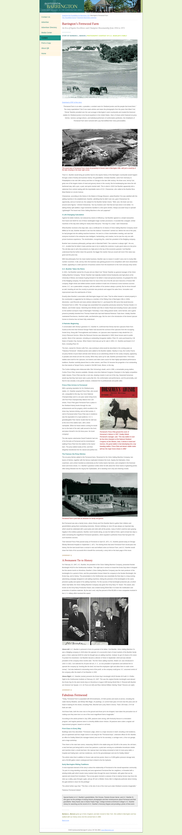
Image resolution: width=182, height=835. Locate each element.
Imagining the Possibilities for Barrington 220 (76, 15)
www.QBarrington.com (107, 830)
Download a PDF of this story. (72, 102)
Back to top (65, 820)
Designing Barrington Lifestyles (86, 17)
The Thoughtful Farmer (69, 17)
